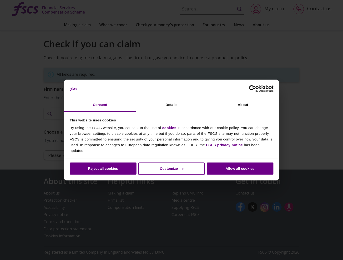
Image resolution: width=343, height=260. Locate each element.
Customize (172, 168)
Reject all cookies (103, 168)
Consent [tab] (100, 104)
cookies (169, 127)
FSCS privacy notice (224, 145)
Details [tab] (171, 104)
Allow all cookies (240, 168)
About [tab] (243, 104)
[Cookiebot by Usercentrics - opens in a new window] (252, 88)
